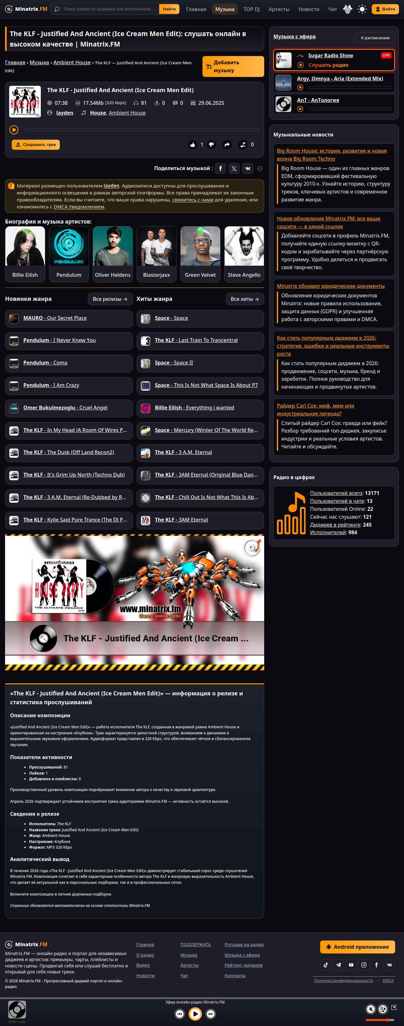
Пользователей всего (336, 493)
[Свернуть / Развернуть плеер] (392, 1007)
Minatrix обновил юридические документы (331, 285)
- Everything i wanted (194, 407)
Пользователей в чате (337, 500)
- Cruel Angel (65, 407)
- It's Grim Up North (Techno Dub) (74, 474)
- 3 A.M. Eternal (183, 452)
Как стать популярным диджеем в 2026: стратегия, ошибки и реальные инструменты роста (333, 345)
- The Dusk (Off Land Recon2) (68, 452)
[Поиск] (115, 9)
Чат (332, 9)
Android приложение (357, 946)
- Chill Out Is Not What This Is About (208, 497)
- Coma (45, 362)
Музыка (224, 9)
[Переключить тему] (362, 9)
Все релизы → (110, 298)
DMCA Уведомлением (78, 206)
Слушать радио (328, 64)
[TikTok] (326, 965)
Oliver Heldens (112, 274)
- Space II (174, 362)
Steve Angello (244, 274)
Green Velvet (200, 274)
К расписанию (375, 38)
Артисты (279, 9)
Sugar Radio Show (330, 55)
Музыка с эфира (242, 955)
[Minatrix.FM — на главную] (26, 9)
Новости (308, 9)
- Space (171, 317)
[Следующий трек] (210, 1014)
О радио (145, 955)
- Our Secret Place (55, 317)
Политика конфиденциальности (343, 980)
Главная (196, 9)
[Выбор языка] (348, 9)
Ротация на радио (244, 944)
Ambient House (72, 62)
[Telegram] (338, 965)
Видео (143, 965)
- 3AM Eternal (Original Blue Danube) (209, 474)
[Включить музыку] (195, 1014)
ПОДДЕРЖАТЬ (195, 944)
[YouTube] (351, 965)
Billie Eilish (25, 274)
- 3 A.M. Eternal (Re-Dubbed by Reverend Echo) (89, 497)
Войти (385, 9)
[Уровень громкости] (380, 1020)
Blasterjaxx (156, 274)
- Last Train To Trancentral (196, 340)
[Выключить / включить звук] (370, 1009)
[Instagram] (364, 965)
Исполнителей (328, 532)
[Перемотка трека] (141, 130)
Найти (169, 9)
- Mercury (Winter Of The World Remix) (209, 430)
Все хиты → (245, 298)
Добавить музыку (222, 66)
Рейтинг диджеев (244, 965)
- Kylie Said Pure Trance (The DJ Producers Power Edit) (98, 519)
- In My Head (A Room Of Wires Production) (85, 430)
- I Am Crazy (51, 385)
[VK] (389, 965)
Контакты (235, 975)
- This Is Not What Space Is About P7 (206, 385)
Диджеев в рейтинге (335, 524)
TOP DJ (252, 9)
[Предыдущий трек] (179, 1014)
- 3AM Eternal (181, 519)
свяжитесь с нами (193, 199)
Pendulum (69, 274)
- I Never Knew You (59, 340)
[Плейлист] (382, 1009)
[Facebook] (376, 965)
